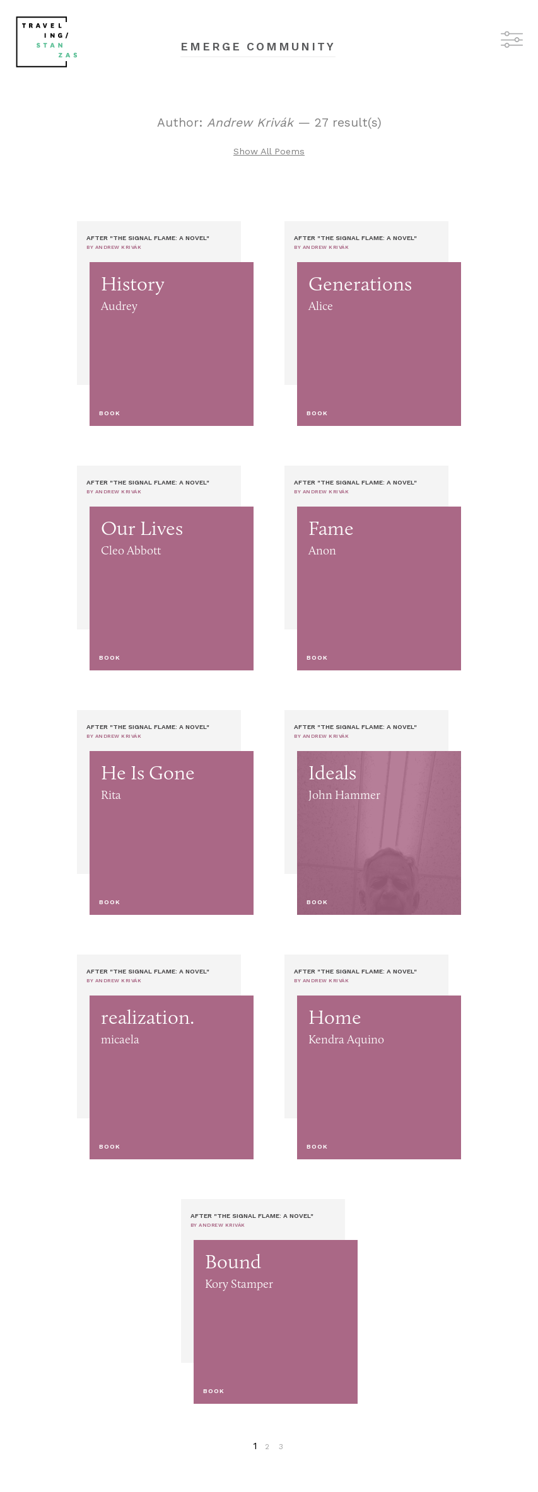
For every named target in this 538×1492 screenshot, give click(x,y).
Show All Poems (269, 151)
